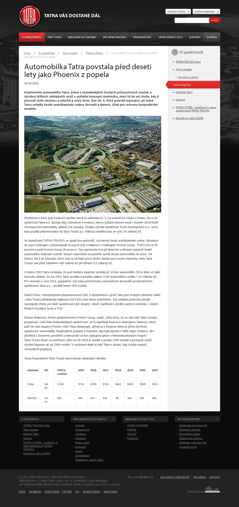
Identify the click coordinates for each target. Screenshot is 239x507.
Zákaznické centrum (191, 438)
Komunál (80, 446)
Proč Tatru (55, 37)
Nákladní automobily (82, 37)
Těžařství (80, 434)
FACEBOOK (35, 491)
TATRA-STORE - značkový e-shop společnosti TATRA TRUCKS (196, 108)
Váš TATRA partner (114, 37)
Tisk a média (69, 53)
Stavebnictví (82, 429)
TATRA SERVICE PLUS (171, 37)
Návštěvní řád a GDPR (189, 118)
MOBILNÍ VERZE (91, 491)
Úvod (27, 53)
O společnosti (31, 37)
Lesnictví (80, 438)
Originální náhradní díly (193, 442)
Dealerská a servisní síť (193, 425)
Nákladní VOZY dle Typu (139, 419)
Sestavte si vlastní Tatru (89, 459)
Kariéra (212, 37)
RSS (77, 491)
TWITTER (67, 491)
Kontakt (195, 37)
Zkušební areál (188, 446)
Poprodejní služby (189, 434)
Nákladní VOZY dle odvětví (90, 419)
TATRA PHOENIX (137, 425)
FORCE (132, 429)
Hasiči (78, 451)
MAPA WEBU (110, 491)
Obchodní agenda (189, 429)
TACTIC (132, 434)
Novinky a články (188, 77)
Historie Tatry (184, 92)
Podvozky (133, 438)
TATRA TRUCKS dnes (188, 62)
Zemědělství (82, 455)
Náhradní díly (142, 37)
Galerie (180, 100)
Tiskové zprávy (94, 53)
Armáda (80, 425)
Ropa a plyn (82, 442)
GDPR (22, 491)
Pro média (199, 477)
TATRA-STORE (52, 491)
